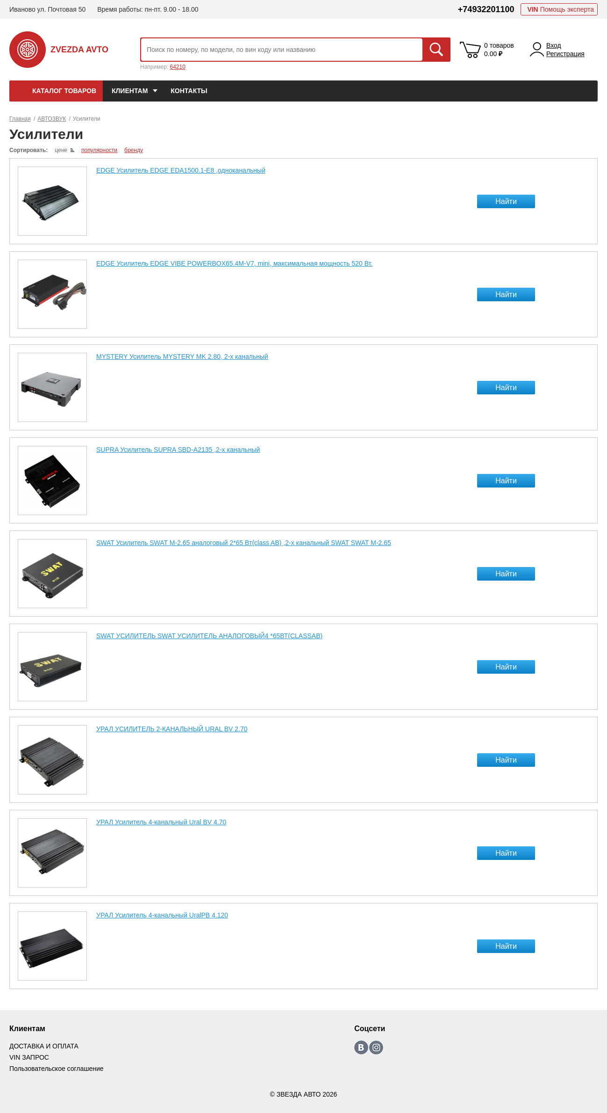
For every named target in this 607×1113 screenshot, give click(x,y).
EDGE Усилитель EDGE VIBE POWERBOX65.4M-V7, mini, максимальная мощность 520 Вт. (234, 263)
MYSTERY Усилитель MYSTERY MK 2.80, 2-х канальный (182, 356)
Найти (506, 201)
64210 (177, 67)
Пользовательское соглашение (56, 1068)
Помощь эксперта (560, 9)
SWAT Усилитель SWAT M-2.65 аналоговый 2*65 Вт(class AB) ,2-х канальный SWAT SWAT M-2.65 (243, 542)
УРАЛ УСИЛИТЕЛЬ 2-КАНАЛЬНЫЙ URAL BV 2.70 (172, 729)
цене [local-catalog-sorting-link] (61, 150)
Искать (436, 49)
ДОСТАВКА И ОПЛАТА (44, 1046)
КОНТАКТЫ (189, 91)
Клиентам (130, 91)
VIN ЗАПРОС (29, 1057)
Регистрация (565, 54)
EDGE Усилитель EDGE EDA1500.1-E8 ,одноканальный (180, 170)
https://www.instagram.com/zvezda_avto (376, 1047)
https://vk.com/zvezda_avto (361, 1047)
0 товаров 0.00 (499, 50)
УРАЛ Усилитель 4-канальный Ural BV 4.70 (161, 822)
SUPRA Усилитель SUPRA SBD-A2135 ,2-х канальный (178, 449)
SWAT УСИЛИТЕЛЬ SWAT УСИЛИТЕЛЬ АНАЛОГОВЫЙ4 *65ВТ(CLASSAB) (209, 636)
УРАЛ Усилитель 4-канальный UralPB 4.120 (162, 915)
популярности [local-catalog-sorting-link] (99, 150)
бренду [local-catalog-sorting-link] (133, 150)
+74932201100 (486, 9)
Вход (553, 45)
